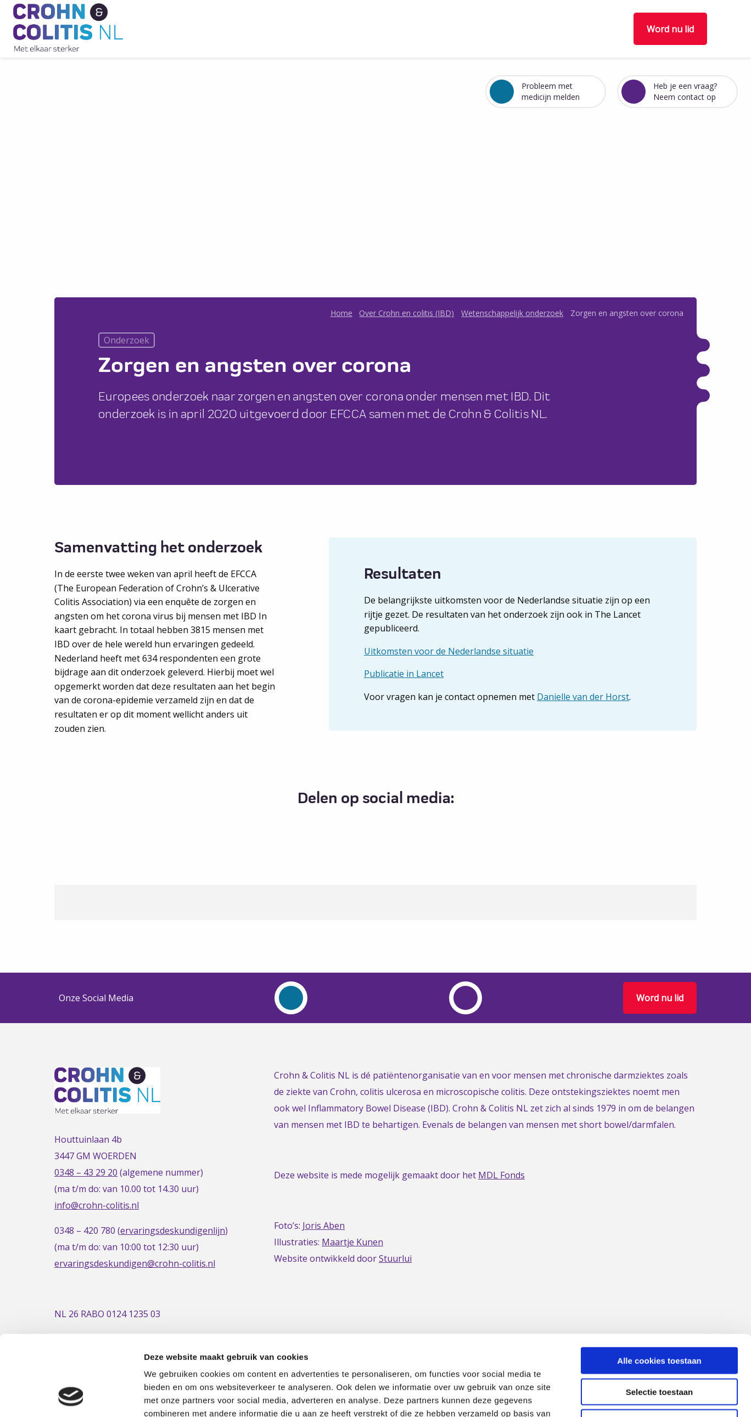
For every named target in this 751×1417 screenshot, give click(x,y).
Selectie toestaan (659, 1316)
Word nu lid (670, 29)
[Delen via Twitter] (363, 825)
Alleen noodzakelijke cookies (659, 1347)
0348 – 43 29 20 (85, 1172)
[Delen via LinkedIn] (383, 825)
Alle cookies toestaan (659, 1285)
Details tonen (593, 1395)
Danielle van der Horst (583, 697)
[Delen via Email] (404, 825)
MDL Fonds (501, 1175)
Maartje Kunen (352, 1242)
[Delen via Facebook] (343, 825)
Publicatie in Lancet (404, 674)
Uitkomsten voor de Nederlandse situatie (449, 651)
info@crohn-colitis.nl (96, 1205)
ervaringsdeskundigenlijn (172, 1230)
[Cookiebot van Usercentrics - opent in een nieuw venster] (71, 1395)
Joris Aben (323, 1226)
